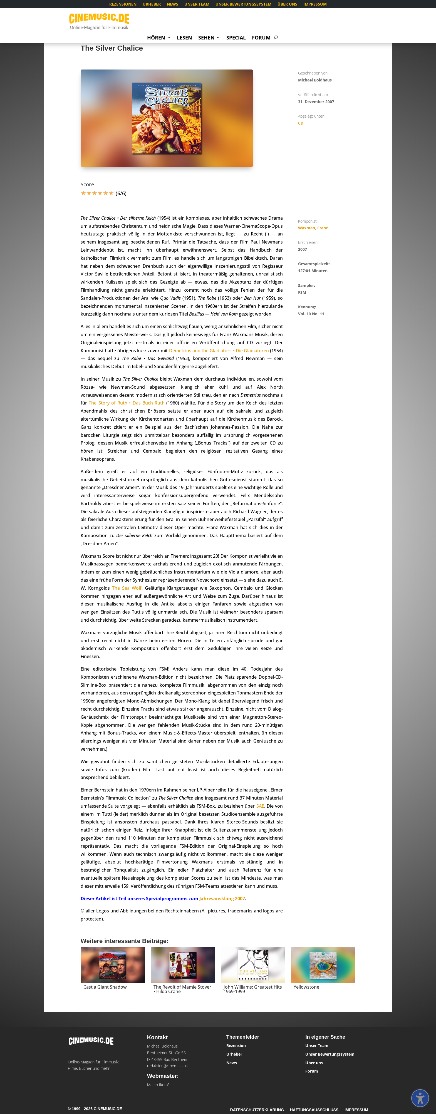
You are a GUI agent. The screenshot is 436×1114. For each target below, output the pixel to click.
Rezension (236, 1045)
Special (236, 38)
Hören (156, 38)
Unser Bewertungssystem (243, 4)
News (172, 4)
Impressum (315, 4)
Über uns (287, 4)
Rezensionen (123, 4)
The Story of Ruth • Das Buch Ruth (127, 403)
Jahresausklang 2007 (222, 898)
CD (300, 123)
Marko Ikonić (158, 1084)
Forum (261, 38)
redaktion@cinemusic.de (168, 1065)
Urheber (152, 4)
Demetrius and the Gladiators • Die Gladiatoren (219, 351)
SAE (260, 806)
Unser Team (196, 4)
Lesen (184, 38)
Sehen (206, 38)
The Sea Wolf (127, 588)
